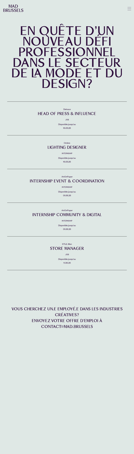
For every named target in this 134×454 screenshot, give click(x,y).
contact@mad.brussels (67, 326)
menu (129, 8)
